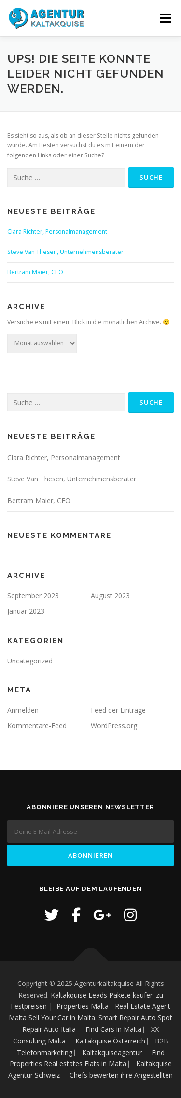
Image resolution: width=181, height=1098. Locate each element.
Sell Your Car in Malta (61, 1017)
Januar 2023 (25, 611)
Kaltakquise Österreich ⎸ (115, 1040)
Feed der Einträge (118, 710)
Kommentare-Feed (37, 725)
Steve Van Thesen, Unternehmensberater (65, 252)
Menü (165, 18)
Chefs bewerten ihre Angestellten (121, 1075)
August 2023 (110, 595)
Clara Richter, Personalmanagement (57, 231)
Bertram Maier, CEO (35, 272)
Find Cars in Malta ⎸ (118, 1029)
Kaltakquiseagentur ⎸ (117, 1052)
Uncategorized (30, 660)
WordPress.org (114, 725)
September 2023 (33, 595)
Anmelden (23, 710)
